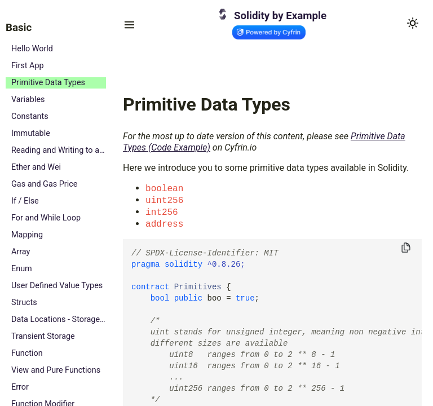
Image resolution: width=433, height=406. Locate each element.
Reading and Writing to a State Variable (58, 150)
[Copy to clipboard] (406, 248)
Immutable (30, 133)
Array (20, 252)
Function (27, 353)
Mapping (27, 235)
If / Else (25, 201)
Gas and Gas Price (44, 184)
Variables (28, 99)
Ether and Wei (36, 167)
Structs (24, 302)
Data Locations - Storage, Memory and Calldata (58, 319)
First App (27, 65)
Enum (21, 268)
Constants (29, 116)
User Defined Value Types (57, 285)
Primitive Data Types (48, 82)
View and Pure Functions (55, 370)
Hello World (32, 49)
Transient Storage (43, 336)
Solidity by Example (280, 16)
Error (20, 387)
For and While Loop (46, 218)
